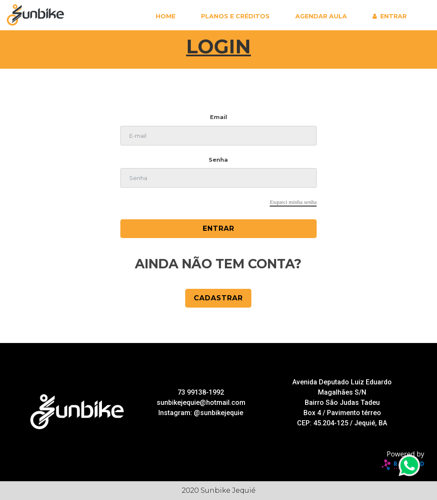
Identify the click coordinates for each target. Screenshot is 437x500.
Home (165, 16)
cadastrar (218, 298)
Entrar (393, 16)
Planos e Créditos (235, 16)
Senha (218, 159)
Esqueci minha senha (293, 202)
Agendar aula (321, 16)
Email (218, 116)
